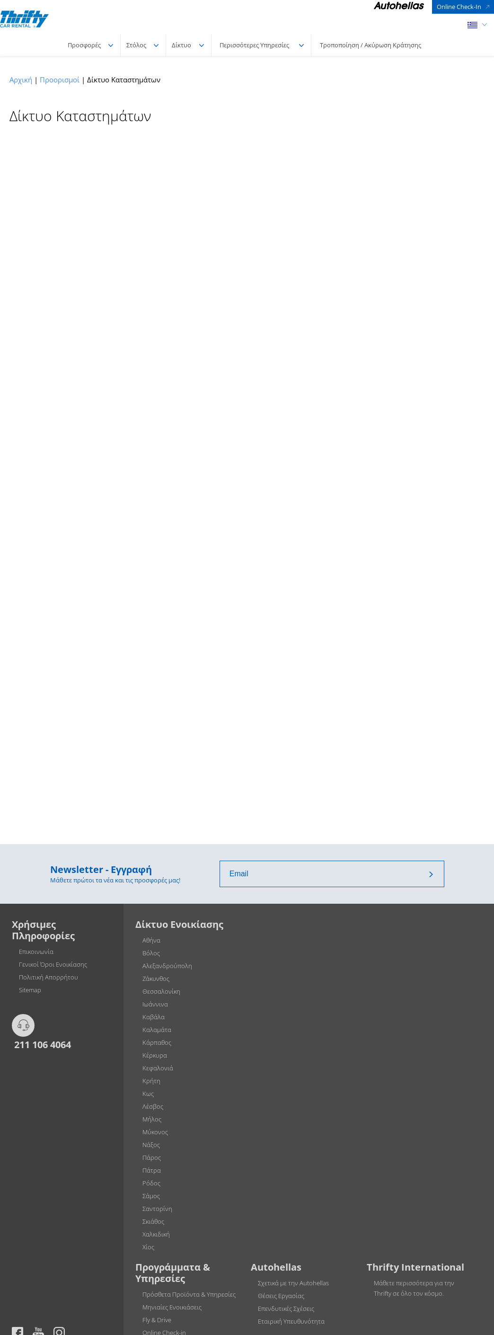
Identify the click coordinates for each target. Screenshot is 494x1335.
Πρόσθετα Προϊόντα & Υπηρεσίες (189, 1294)
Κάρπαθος (156, 1042)
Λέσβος (152, 1106)
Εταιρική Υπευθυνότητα (291, 1321)
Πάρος (151, 1157)
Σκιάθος (153, 1221)
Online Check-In (459, 6)
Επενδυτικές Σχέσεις (286, 1308)
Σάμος (151, 1196)
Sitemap (30, 990)
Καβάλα (153, 1017)
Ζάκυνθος (155, 978)
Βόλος (151, 953)
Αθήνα (151, 940)
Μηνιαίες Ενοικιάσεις (172, 1307)
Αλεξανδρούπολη (167, 965)
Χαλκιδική (156, 1234)
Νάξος (151, 1144)
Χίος (148, 1247)
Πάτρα (151, 1170)
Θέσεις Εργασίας (281, 1295)
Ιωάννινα (155, 1004)
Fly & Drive (156, 1320)
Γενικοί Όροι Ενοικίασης (53, 964)
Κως (148, 1093)
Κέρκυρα (154, 1055)
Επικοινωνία (36, 951)
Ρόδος (151, 1183)
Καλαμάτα (156, 1029)
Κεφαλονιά (157, 1068)
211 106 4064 (41, 1044)
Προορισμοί (59, 79)
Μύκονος (155, 1132)
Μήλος (151, 1119)
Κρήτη (151, 1081)
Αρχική (20, 79)
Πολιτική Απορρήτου (48, 977)
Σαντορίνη (157, 1208)
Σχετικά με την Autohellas (293, 1283)
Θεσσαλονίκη (161, 991)
